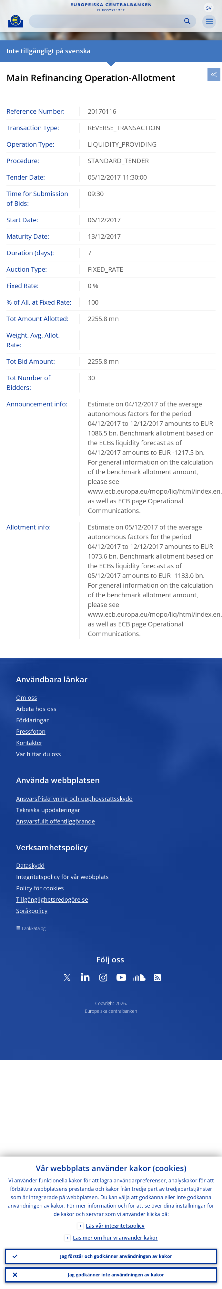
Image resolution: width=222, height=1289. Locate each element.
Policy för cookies (40, 888)
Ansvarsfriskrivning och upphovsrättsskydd (74, 798)
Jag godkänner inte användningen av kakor (116, 1275)
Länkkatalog (33, 928)
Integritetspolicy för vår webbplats (62, 877)
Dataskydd (30, 865)
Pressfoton (30, 731)
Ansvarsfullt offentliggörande (55, 821)
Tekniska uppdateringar (48, 810)
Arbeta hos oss (36, 709)
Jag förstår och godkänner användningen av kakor (116, 1256)
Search (187, 21)
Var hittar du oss (38, 754)
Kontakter (29, 743)
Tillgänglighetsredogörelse (52, 899)
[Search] (107, 21)
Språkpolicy (31, 911)
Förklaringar (32, 720)
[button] (209, 7)
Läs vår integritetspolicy (115, 1225)
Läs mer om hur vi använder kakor (115, 1237)
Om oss (26, 697)
